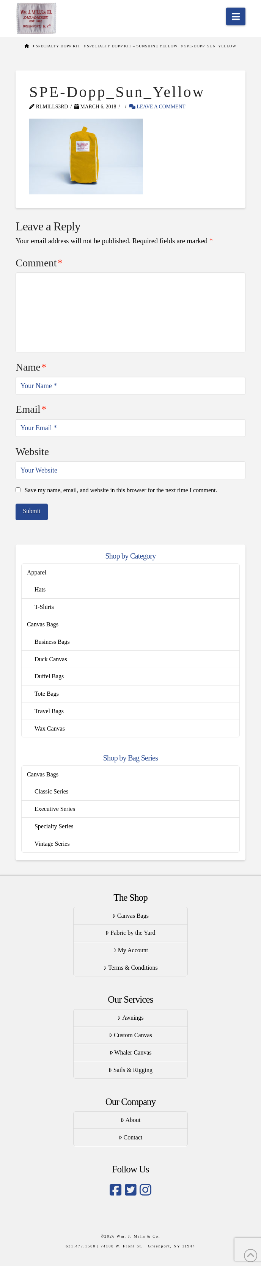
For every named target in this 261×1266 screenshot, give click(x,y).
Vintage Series (52, 843)
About (131, 1120)
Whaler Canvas (131, 1052)
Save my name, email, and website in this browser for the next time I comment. (121, 490)
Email (31, 409)
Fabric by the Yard (130, 933)
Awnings (130, 1017)
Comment (39, 263)
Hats (40, 589)
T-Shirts (44, 607)
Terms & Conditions (130, 967)
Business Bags (52, 641)
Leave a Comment (157, 107)
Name (31, 367)
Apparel (37, 572)
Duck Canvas (51, 659)
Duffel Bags (49, 676)
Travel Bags (49, 711)
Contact (131, 1137)
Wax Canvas (50, 728)
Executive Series (55, 809)
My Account (130, 950)
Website (32, 451)
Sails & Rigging (130, 1070)
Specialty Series (54, 826)
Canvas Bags (42, 624)
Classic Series (51, 791)
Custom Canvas (130, 1035)
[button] (235, 16)
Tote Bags (47, 693)
